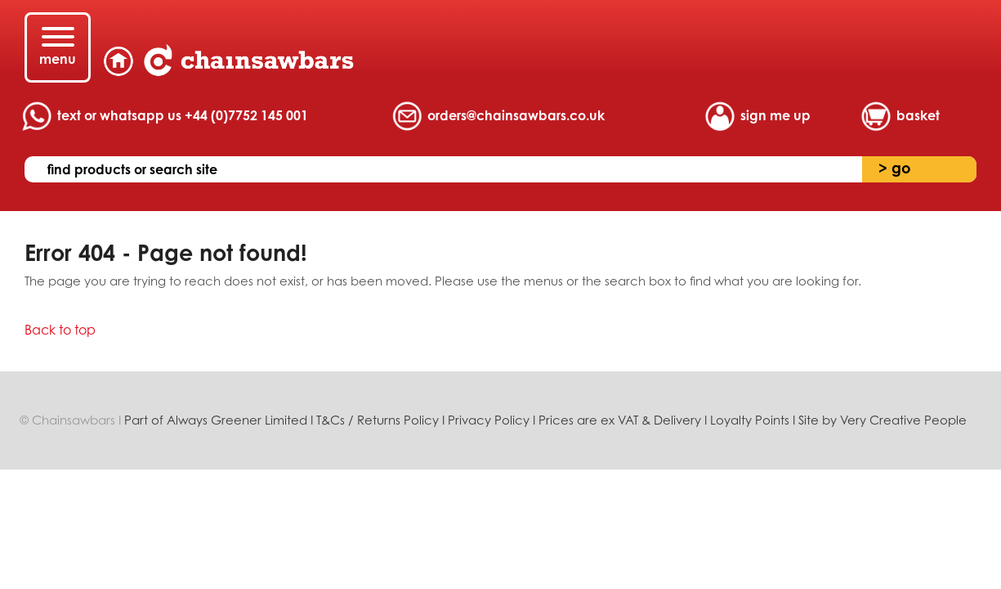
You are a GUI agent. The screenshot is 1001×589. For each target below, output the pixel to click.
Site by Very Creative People (882, 420)
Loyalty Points (749, 420)
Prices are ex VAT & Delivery (619, 420)
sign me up (775, 115)
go (894, 168)
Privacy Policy (489, 420)
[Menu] (58, 47)
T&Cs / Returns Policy (377, 420)
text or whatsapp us (182, 115)
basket (918, 115)
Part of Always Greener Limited (217, 420)
